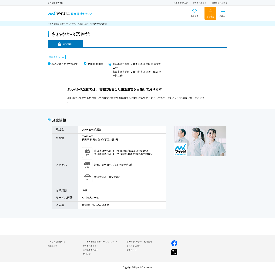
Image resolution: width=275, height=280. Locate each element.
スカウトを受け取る (56, 242)
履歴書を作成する (219, 3)
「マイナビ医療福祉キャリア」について (100, 242)
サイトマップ (132, 250)
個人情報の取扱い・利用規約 (139, 242)
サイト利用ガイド (200, 3)
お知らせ (86, 254)
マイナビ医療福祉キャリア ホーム (62, 24)
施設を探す (84, 24)
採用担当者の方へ (181, 3)
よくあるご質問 (133, 246)
